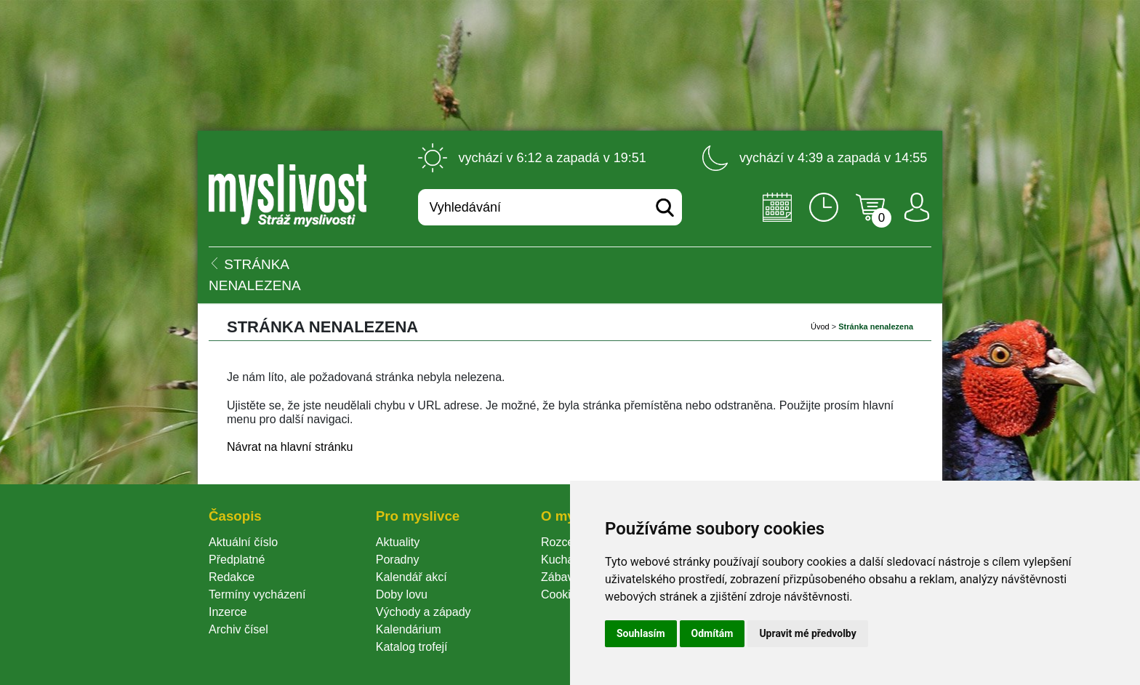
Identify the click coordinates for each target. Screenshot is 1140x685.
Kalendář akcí (411, 577)
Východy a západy (423, 612)
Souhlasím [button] (641, 633)
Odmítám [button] (712, 633)
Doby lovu (402, 594)
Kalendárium (408, 629)
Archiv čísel (238, 629)
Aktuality (398, 542)
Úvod (820, 326)
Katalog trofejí (412, 647)
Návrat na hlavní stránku (290, 447)
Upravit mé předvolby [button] (807, 633)
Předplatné (237, 559)
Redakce (231, 577)
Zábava (560, 577)
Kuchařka (565, 559)
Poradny (398, 559)
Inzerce (227, 612)
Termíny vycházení (257, 594)
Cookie (562, 594)
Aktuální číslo (243, 542)
